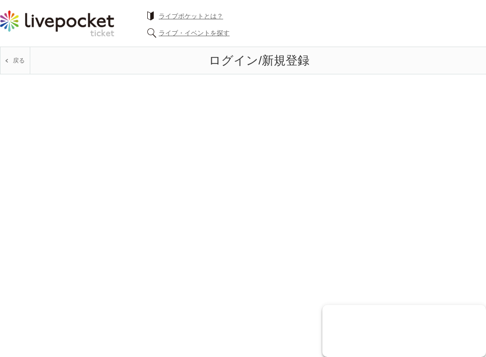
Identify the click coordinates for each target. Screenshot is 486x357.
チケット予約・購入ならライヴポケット (57, 23)
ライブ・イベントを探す (194, 33)
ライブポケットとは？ (191, 16)
